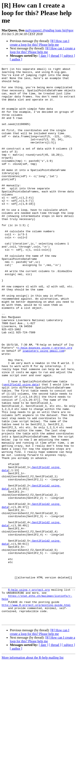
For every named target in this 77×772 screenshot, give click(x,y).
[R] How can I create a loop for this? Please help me (39, 42)
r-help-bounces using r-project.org (45, 404)
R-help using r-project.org (29, 694)
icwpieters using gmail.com (43, 407)
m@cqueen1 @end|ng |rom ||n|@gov (49, 30)
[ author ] (16, 59)
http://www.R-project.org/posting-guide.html (36, 713)
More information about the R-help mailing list (32, 768)
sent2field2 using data (21, 448)
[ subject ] (68, 55)
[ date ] (43, 55)
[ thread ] (55, 55)
